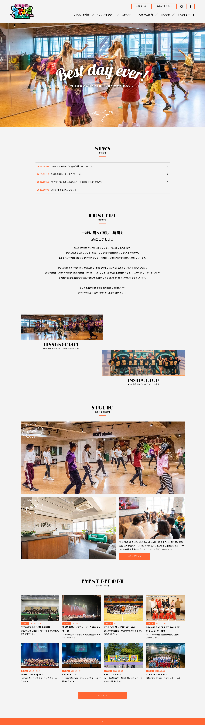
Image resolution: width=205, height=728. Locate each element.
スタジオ (126, 14)
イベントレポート (186, 14)
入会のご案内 (146, 14)
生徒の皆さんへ (164, 6)
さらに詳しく (134, 520)
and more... (102, 659)
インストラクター (105, 14)
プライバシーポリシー (159, 695)
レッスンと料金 (81, 14)
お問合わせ (141, 6)
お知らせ (165, 14)
